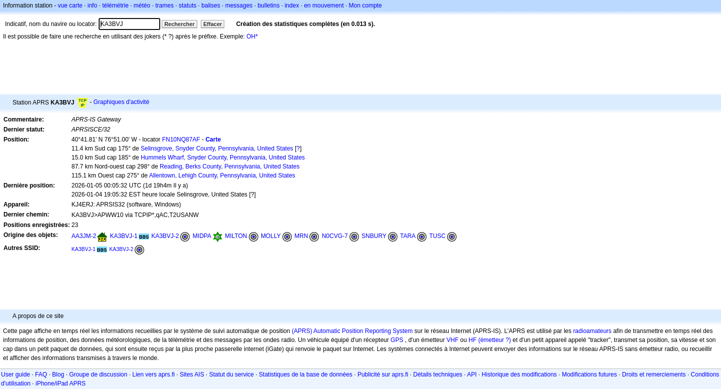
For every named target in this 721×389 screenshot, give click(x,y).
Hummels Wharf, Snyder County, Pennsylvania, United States (223, 157)
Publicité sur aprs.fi (382, 374)
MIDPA (202, 236)
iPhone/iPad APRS (61, 383)
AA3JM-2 (84, 236)
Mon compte (365, 5)
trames (164, 5)
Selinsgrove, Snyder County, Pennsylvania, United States (217, 148)
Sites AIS (192, 374)
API (472, 374)
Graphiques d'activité (121, 102)
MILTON (236, 236)
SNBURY (374, 236)
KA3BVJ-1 (123, 236)
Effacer (212, 24)
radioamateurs (592, 331)
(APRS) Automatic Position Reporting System (352, 331)
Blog (58, 374)
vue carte (70, 5)
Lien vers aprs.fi (153, 374)
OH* (252, 36)
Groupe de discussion (98, 374)
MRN (301, 236)
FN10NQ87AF (181, 139)
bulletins (268, 5)
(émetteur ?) (494, 340)
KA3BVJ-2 (165, 236)
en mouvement (323, 5)
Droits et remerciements (653, 374)
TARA (408, 236)
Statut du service (231, 374)
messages (239, 5)
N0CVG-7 (335, 236)
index (291, 5)
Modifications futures (589, 374)
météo (142, 5)
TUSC (437, 236)
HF (473, 340)
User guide (15, 374)
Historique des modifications (519, 374)
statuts (187, 5)
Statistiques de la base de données (305, 374)
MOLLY (271, 236)
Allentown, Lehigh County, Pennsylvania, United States (222, 175)
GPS (397, 340)
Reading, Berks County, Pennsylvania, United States (229, 166)
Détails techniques (437, 374)
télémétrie (115, 5)
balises (210, 5)
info (92, 5)
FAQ (41, 374)
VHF (453, 340)
